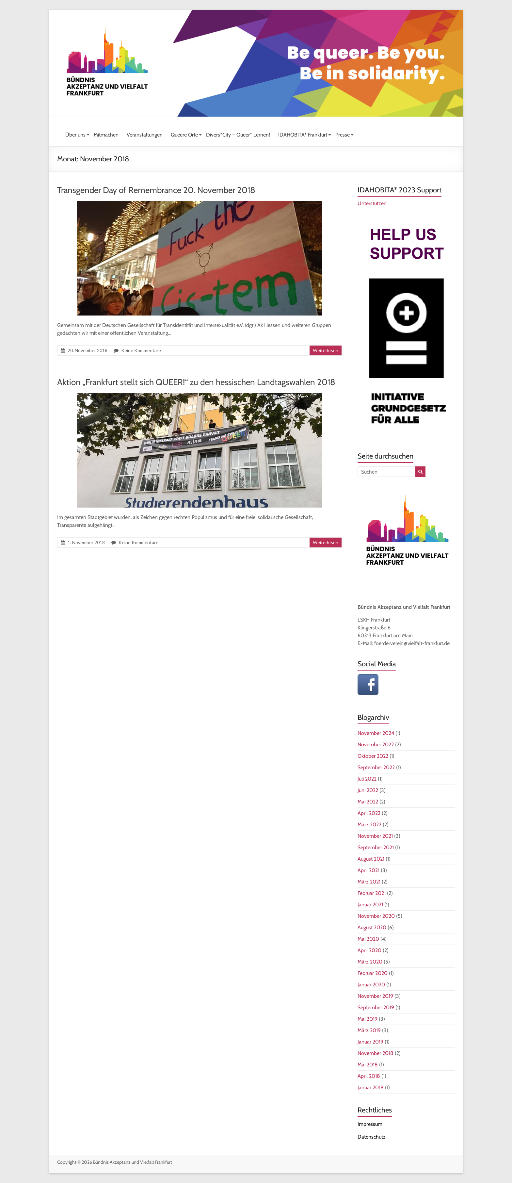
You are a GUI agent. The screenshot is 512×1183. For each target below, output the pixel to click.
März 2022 (369, 824)
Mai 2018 (368, 1064)
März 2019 (369, 1030)
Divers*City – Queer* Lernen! (238, 135)
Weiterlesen (325, 350)
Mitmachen (106, 135)
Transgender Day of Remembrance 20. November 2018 (156, 190)
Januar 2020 (371, 984)
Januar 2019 (370, 1042)
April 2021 (368, 870)
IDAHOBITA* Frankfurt (302, 135)
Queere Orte (184, 135)
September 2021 (376, 847)
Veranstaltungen (145, 135)
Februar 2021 (372, 893)
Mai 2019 (367, 1019)
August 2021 (371, 859)
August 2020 (372, 927)
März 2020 (370, 962)
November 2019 (375, 996)
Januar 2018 (371, 1087)
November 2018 (375, 1053)
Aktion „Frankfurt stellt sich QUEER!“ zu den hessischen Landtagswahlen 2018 (196, 382)
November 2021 (375, 836)
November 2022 (376, 744)
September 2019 (376, 1007)
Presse (342, 135)
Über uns (75, 135)
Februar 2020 (373, 973)
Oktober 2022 (373, 756)
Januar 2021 (370, 904)
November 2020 (376, 916)
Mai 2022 (368, 802)
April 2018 (369, 1076)
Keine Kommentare (141, 350)
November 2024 (376, 733)
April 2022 (369, 813)
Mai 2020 (368, 939)
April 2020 (369, 950)
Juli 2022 (367, 779)
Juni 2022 (368, 790)
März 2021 (369, 882)
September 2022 (376, 767)
